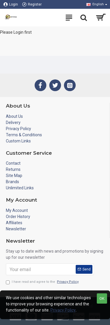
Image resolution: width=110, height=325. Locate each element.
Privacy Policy (63, 310)
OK (101, 298)
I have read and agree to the (42, 282)
